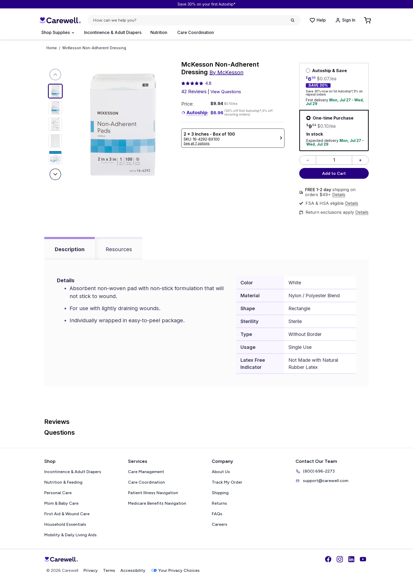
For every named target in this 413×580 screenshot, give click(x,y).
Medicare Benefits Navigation (157, 503)
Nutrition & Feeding (63, 482)
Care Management (146, 471)
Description (70, 249)
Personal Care (58, 492)
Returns (219, 503)
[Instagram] (340, 559)
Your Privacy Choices (175, 570)
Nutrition (158, 32)
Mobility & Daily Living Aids (70, 534)
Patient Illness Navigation (153, 492)
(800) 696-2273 (315, 471)
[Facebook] (328, 559)
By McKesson (226, 72)
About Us (221, 471)
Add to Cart (334, 173)
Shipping (220, 492)
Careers (219, 524)
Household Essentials (65, 524)
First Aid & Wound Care (67, 513)
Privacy (90, 570)
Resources (119, 249)
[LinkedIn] (351, 559)
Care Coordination (195, 32)
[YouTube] (363, 559)
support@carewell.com (322, 480)
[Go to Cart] (368, 20)
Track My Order (227, 482)
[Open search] (194, 20)
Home (51, 48)
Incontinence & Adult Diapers (112, 32)
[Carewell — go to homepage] (60, 20)
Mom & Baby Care (61, 503)
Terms (109, 570)
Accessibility (132, 570)
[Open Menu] (57, 32)
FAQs (217, 513)
